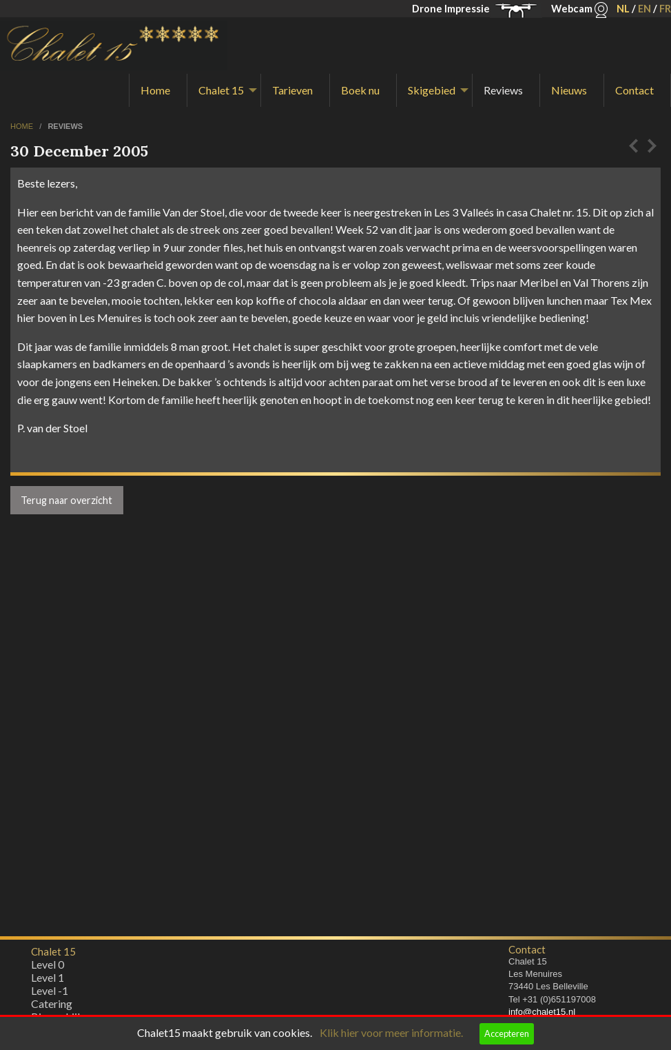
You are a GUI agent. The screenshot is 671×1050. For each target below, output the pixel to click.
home (22, 126)
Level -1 (49, 993)
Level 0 (47, 967)
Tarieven (292, 90)
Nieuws (569, 90)
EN (644, 8)
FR (665, 8)
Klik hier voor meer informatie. (391, 1032)
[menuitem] (158, 90)
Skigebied (431, 90)
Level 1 (47, 980)
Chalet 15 (221, 90)
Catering (51, 1006)
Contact (634, 90)
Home (155, 90)
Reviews (503, 90)
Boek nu (360, 90)
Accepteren (506, 1033)
